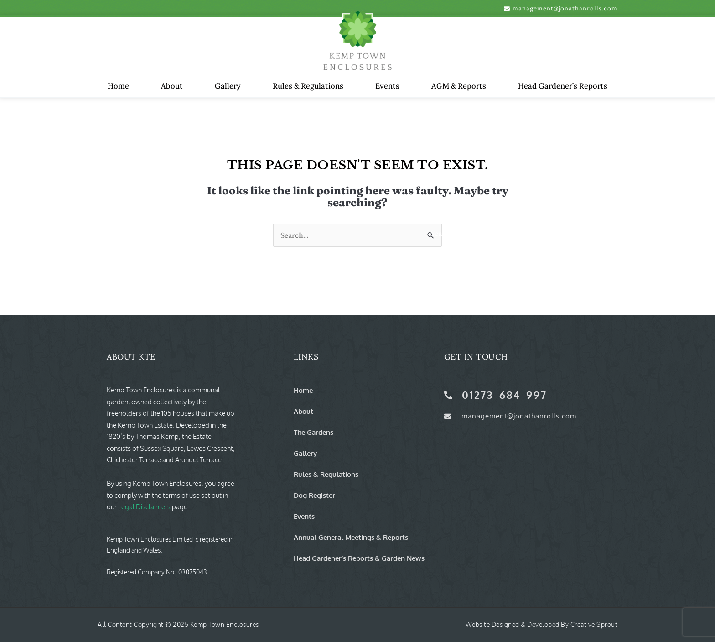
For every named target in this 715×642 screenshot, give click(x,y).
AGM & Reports (458, 86)
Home (118, 86)
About (172, 86)
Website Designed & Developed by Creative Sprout (542, 625)
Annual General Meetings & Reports (351, 537)
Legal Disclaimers (144, 507)
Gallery (228, 86)
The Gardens (313, 432)
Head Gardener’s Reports (562, 86)
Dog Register (314, 495)
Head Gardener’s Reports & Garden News (359, 558)
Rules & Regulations (308, 86)
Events (387, 86)
